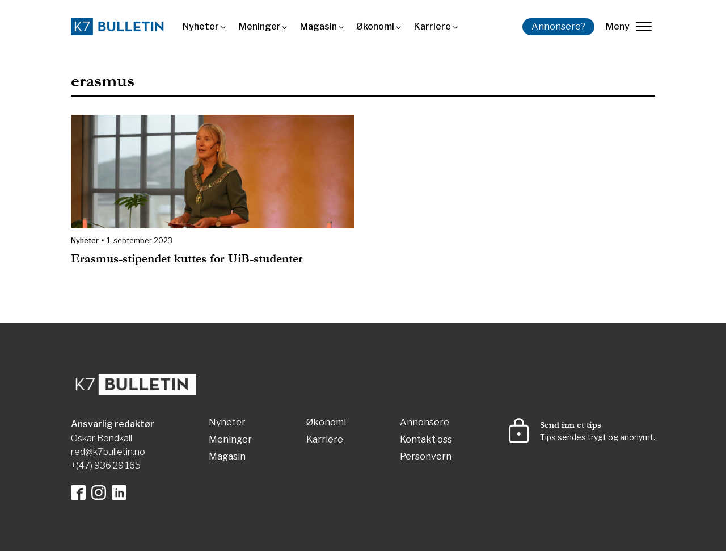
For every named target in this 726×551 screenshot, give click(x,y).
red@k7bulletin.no (108, 451)
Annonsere (424, 423)
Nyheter (201, 26)
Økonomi (375, 26)
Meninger (260, 26)
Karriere (432, 26)
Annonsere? (558, 26)
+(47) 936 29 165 (106, 465)
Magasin (318, 26)
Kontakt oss (426, 440)
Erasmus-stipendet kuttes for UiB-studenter (190, 259)
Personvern (425, 457)
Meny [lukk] (629, 26)
